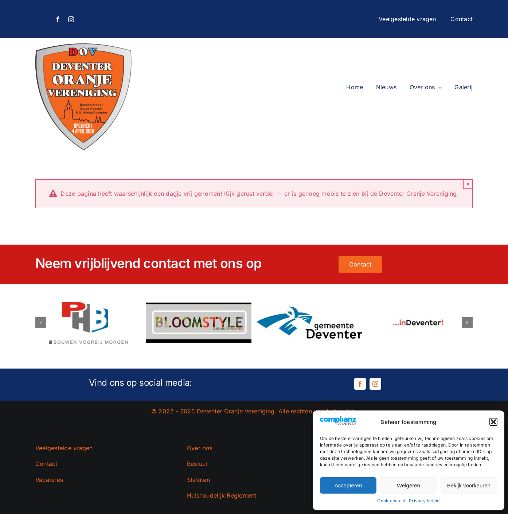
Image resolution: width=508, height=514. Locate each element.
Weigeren (408, 485)
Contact (46, 463)
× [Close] (468, 184)
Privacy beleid (424, 500)
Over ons (199, 448)
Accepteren (348, 485)
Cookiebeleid (391, 500)
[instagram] (71, 19)
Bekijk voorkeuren (469, 485)
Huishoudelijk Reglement (222, 495)
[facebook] (58, 19)
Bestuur (197, 463)
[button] (493, 421)
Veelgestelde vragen (64, 448)
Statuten (198, 479)
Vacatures (49, 479)
